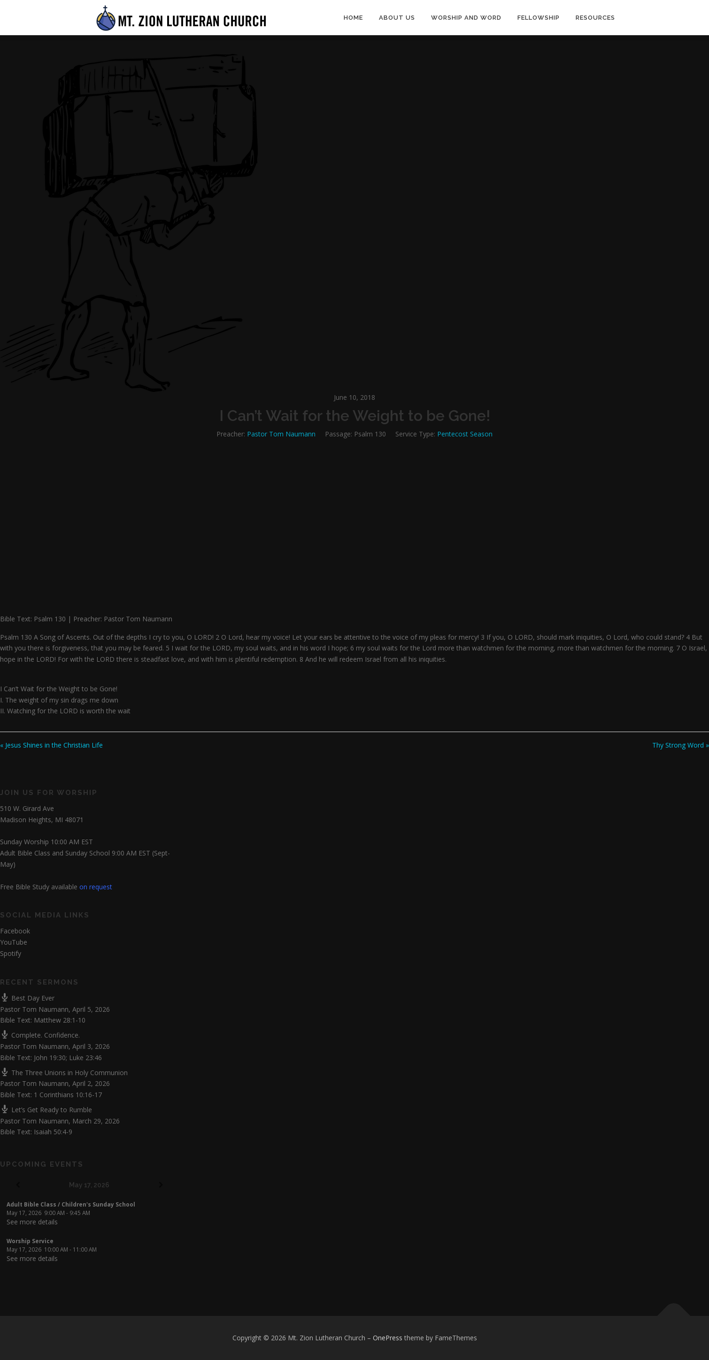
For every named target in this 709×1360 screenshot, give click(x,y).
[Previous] (18, 1185)
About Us (397, 17)
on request (95, 886)
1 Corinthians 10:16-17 (68, 1094)
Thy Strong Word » (680, 745)
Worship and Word (466, 17)
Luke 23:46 (85, 1057)
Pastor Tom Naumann (281, 433)
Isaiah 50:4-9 (53, 1131)
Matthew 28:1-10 (59, 1020)
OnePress (387, 1337)
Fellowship (538, 17)
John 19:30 (50, 1057)
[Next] (161, 1185)
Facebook (15, 930)
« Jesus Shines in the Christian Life (51, 745)
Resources (595, 17)
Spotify (10, 953)
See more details (32, 1221)
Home (353, 17)
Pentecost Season (465, 433)
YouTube (13, 942)
